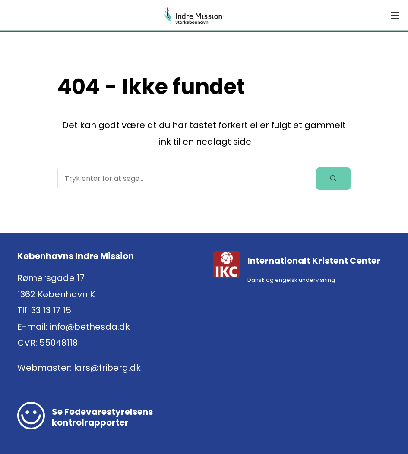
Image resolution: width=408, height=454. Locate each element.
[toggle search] (333, 178)
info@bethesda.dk (90, 327)
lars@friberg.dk (107, 368)
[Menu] (395, 15)
